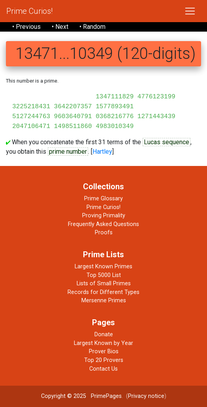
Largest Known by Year (103, 343)
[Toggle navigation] (190, 11)
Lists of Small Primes (104, 283)
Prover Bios (104, 351)
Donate (103, 334)
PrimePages (106, 396)
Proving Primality (103, 215)
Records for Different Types (103, 292)
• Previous (26, 26)
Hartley (102, 151)
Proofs (104, 232)
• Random (92, 26)
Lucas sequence (166, 142)
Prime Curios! (29, 11)
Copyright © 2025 (63, 396)
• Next (60, 26)
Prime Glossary (103, 198)
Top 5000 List (104, 275)
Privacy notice (146, 396)
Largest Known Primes (103, 266)
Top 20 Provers (103, 360)
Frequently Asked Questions (103, 224)
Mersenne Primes (103, 300)
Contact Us (103, 369)
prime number (68, 151)
